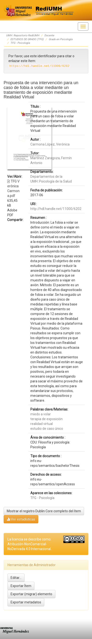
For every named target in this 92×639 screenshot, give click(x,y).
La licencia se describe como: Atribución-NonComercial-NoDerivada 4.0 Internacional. (29, 544)
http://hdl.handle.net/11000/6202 (55, 209)
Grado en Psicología (60, 39)
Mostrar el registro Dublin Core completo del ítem (44, 511)
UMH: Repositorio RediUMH (22, 35)
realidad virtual (41, 424)
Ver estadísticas (21, 519)
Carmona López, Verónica (50, 144)
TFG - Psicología (20, 42)
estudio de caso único (46, 428)
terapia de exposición (46, 419)
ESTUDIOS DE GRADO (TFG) (27, 39)
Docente (49, 35)
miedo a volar (40, 414)
